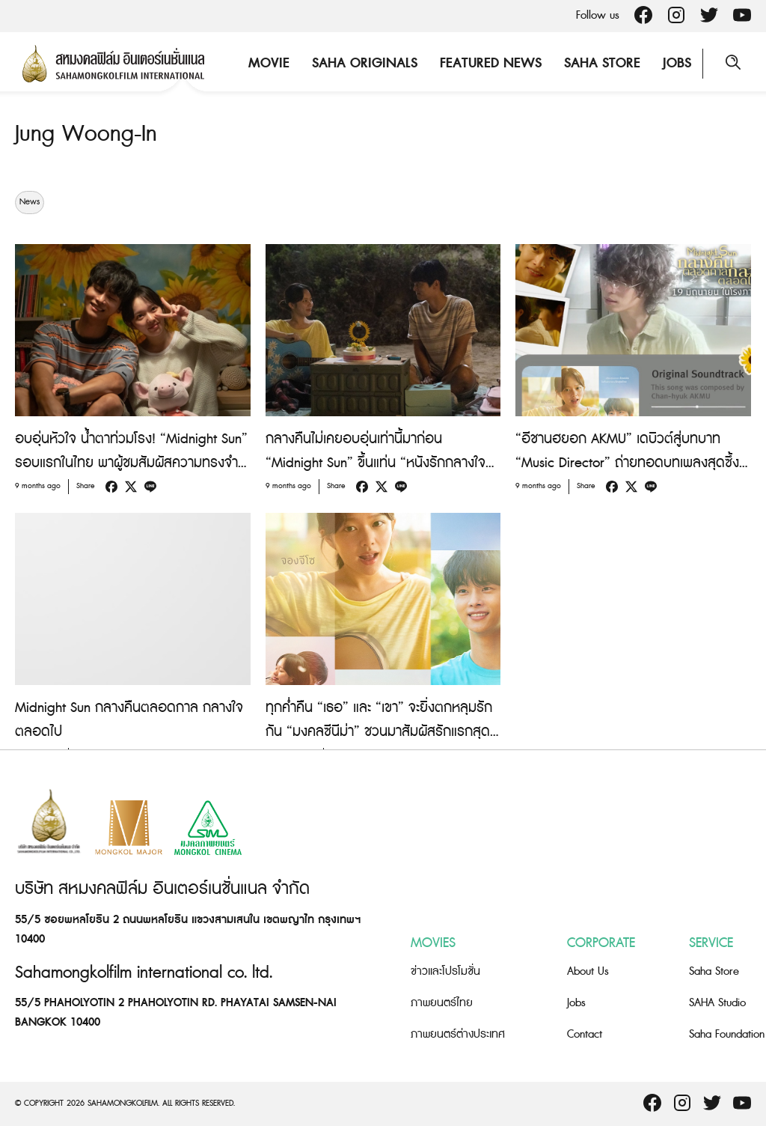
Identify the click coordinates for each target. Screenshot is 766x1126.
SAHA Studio (717, 1002)
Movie (268, 63)
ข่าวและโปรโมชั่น (445, 971)
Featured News (491, 63)
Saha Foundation (727, 1034)
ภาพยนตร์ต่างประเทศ (458, 1034)
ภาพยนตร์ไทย (442, 1002)
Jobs (677, 63)
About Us (588, 971)
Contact (584, 1034)
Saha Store (602, 63)
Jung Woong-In (86, 134)
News (29, 202)
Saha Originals (364, 63)
